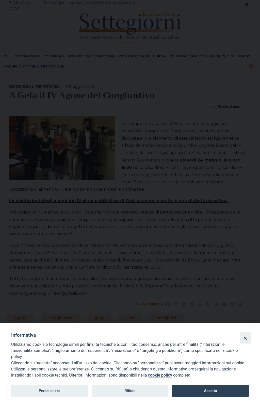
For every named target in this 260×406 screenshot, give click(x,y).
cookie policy (160, 375)
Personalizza (49, 390)
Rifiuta (129, 390)
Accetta (210, 390)
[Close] (245, 338)
